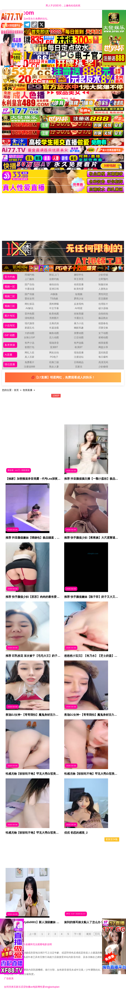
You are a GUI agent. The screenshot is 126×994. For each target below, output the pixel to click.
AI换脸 (53, 294)
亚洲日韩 (54, 288)
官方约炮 (10, 276)
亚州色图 (29, 313)
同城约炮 (29, 274)
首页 (16, 390)
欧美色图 (54, 313)
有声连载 (79, 342)
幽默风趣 (79, 327)
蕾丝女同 (29, 298)
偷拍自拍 (54, 284)
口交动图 (79, 337)
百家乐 (78, 366)
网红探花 (29, 304)
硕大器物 (103, 308)
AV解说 (29, 308)
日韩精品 (79, 362)
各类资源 (10, 344)
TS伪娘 (54, 298)
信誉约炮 (54, 279)
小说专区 (10, 325)
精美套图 (103, 342)
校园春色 (103, 323)
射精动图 (103, 337)
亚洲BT (54, 347)
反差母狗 (79, 304)
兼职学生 (79, 274)
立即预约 (103, 279)
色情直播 (79, 284)
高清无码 (103, 362)
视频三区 (10, 306)
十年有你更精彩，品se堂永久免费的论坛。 (27, 18)
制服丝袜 (103, 284)
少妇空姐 (103, 274)
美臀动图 (79, 333)
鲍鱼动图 (54, 333)
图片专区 (10, 315)
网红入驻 (29, 352)
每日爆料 (103, 357)
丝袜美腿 (79, 313)
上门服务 (29, 279)
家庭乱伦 (29, 327)
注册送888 (29, 366)
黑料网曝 (54, 304)
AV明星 (79, 308)
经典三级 (54, 362)
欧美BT (79, 347)
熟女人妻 (54, 366)
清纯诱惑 (29, 318)
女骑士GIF (29, 337)
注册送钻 (79, 357)
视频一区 (10, 286)
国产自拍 (29, 284)
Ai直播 (8, 354)
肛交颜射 (103, 298)
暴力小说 (79, 323)
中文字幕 (54, 308)
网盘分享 (103, 347)
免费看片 (29, 362)
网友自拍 (54, 352)
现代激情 (29, 323)
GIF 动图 (10, 335)
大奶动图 (29, 333)
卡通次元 (79, 318)
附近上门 (54, 274)
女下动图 (103, 333)
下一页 (77, 934)
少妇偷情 (103, 366)
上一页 (32, 934)
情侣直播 (10, 364)
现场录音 (54, 342)
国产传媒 (29, 294)
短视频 (78, 294)
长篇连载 (54, 327)
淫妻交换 (103, 327)
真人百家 (29, 357)
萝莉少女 (79, 298)
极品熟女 (103, 318)
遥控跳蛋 (103, 352)
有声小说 (29, 342)
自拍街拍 (103, 313)
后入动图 (54, 337)
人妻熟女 (103, 288)
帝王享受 (79, 279)
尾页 (88, 934)
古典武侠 (54, 323)
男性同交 (103, 294)
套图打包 (29, 347)
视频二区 (10, 296)
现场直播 (79, 352)
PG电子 (54, 357)
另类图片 (54, 318)
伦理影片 (103, 304)
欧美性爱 (79, 288)
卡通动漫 (29, 288)
